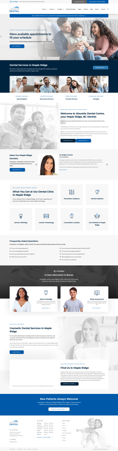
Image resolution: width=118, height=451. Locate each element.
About (44, 9)
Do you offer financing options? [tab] (19, 248)
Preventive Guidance (72, 199)
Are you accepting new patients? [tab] (20, 251)
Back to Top (35, 449)
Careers (97, 9)
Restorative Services (46, 99)
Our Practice (67, 140)
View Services (100, 67)
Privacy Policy (12, 449)
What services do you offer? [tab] (19, 257)
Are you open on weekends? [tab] (69, 259)
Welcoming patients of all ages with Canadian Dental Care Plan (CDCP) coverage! (58, 15)
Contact (103, 9)
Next (117, 36)
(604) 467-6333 (80, 1)
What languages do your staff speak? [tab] (71, 257)
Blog (91, 9)
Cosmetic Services (71, 99)
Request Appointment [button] (98, 1)
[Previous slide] (36, 164)
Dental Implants (22, 99)
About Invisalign (46, 299)
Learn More (45, 308)
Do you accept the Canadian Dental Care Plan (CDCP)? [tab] (76, 248)
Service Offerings (20, 222)
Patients (86, 9)
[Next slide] (107, 164)
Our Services (83, 140)
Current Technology (46, 222)
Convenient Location (72, 222)
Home (63, 423)
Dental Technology (71, 9)
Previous (1, 36)
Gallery (80, 9)
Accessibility (19, 449)
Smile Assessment (97, 299)
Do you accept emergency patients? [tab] (71, 251)
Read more (62, 169)
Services (51, 9)
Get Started (16, 46)
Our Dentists (16, 169)
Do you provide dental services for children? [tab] (23, 254)
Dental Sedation (97, 199)
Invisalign (59, 9)
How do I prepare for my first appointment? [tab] (73, 254)
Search (24, 449)
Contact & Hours (68, 383)
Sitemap (29, 449)
